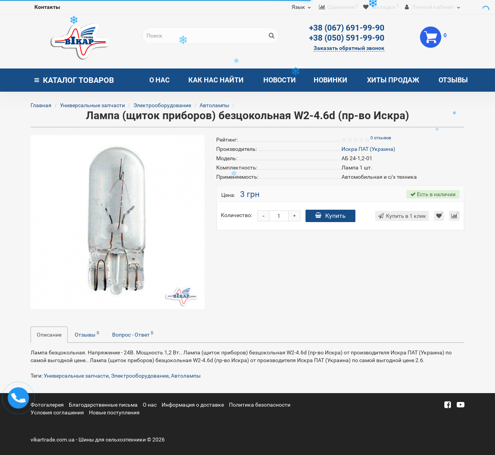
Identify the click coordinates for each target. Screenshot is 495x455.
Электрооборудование (162, 105)
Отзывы (453, 80)
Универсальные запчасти (92, 105)
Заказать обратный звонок (349, 48)
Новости (279, 80)
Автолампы (214, 105)
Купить (330, 215)
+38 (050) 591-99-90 (346, 38)
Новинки (330, 80)
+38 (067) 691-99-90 (346, 27)
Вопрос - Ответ (132, 333)
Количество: (236, 215)
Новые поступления (114, 412)
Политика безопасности (259, 405)
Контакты (47, 7)
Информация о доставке (193, 405)
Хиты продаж (393, 80)
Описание (49, 335)
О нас (159, 80)
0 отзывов (380, 137)
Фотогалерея (47, 405)
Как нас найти (216, 80)
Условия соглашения (57, 412)
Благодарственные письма (103, 405)
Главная (41, 105)
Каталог (74, 80)
